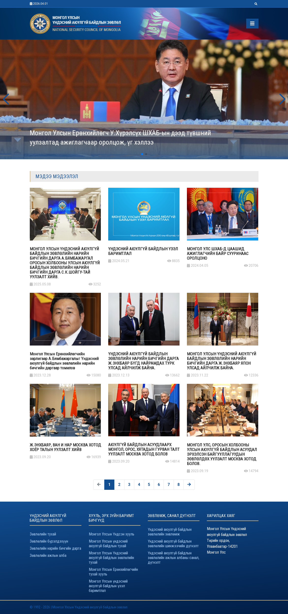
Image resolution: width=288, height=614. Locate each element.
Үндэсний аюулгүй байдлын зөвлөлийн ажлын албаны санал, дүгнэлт (173, 558)
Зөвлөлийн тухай (43, 534)
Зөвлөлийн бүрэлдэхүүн (49, 541)
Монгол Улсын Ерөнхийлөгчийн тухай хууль (113, 571)
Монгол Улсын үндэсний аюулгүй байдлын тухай (108, 543)
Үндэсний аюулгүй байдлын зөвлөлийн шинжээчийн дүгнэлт (173, 543)
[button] (5, 99)
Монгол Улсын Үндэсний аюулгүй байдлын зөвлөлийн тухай (111, 558)
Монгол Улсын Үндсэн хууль (111, 534)
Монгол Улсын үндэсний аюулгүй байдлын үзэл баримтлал (108, 586)
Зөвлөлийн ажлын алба (48, 555)
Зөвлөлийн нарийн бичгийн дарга (55, 548)
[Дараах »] (189, 485)
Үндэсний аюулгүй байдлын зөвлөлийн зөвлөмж (170, 531)
